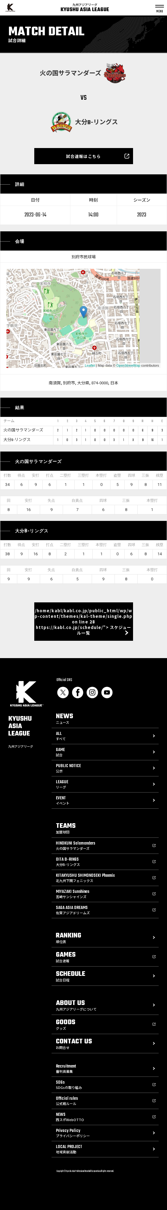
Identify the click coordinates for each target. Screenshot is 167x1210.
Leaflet (90, 365)
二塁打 (65, 475)
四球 (131, 475)
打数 (7, 475)
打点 (49, 475)
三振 (145, 475)
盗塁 (117, 475)
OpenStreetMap (128, 365)
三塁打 (83, 475)
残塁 (159, 475)
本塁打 (101, 475)
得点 (21, 475)
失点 (51, 500)
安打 (35, 475)
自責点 (77, 500)
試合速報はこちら (83, 156)
